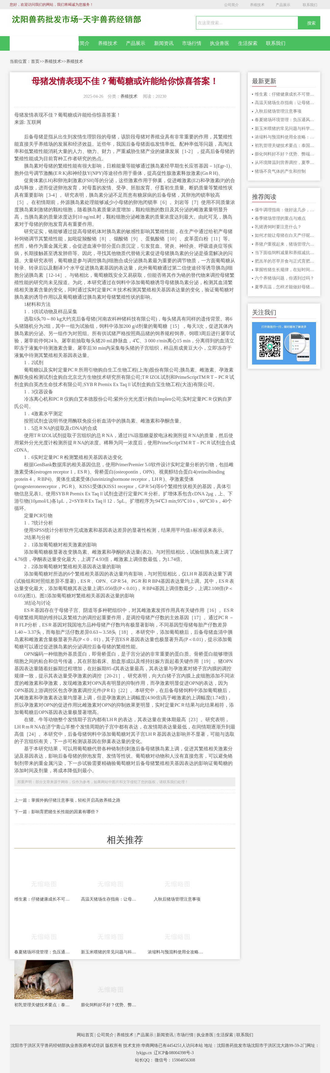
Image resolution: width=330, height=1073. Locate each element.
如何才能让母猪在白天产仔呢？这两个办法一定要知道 (285, 235)
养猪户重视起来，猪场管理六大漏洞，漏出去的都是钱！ (285, 244)
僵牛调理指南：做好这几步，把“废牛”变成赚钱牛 (285, 210)
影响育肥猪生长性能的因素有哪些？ (65, 812)
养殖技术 (257, 5)
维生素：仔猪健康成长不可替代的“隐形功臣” (43, 899)
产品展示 (283, 5)
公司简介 (231, 5)
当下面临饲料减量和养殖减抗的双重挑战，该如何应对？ (285, 252)
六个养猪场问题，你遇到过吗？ (284, 278)
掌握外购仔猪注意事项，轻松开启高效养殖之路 (75, 800)
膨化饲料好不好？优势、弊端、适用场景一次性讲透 (110, 1005)
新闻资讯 (163, 43)
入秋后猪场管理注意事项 (177, 899)
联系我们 (310, 5)
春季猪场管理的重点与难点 (280, 218)
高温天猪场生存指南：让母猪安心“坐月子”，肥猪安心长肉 (110, 899)
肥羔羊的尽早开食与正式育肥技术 (285, 261)
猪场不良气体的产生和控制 (280, 171)
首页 (35, 61)
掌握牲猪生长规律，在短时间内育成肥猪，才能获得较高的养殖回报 (285, 269)
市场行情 (191, 43)
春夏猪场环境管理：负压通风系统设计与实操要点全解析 (43, 952)
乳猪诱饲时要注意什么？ (278, 227)
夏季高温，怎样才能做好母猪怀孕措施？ (285, 287)
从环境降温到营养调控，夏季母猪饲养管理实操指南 (285, 162)
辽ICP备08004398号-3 (174, 1053)
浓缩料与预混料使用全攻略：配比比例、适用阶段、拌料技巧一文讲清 (177, 952)
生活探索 (248, 43)
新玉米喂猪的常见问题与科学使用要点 (110, 952)
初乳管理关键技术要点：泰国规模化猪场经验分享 (43, 1005)
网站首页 (44, 43)
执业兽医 (219, 43)
